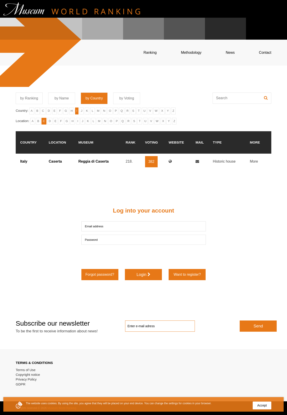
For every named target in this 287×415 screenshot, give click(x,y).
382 (151, 161)
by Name (61, 98)
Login (143, 274)
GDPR (20, 384)
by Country (94, 98)
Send (258, 326)
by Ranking (29, 98)
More (254, 161)
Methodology (191, 52)
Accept (262, 405)
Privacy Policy (26, 379)
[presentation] (115, 257)
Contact (265, 52)
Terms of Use (25, 370)
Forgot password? (99, 274)
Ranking (150, 52)
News (230, 52)
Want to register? (187, 274)
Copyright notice (28, 374)
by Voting (126, 98)
